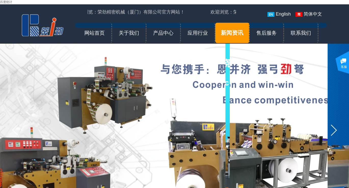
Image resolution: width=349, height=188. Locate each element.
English (279, 14)
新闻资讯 (232, 33)
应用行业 (197, 33)
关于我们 (129, 33)
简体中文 (309, 14)
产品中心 (163, 33)
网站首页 (94, 33)
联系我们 (301, 33)
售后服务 (266, 33)
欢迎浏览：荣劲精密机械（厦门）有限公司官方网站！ (130, 12)
